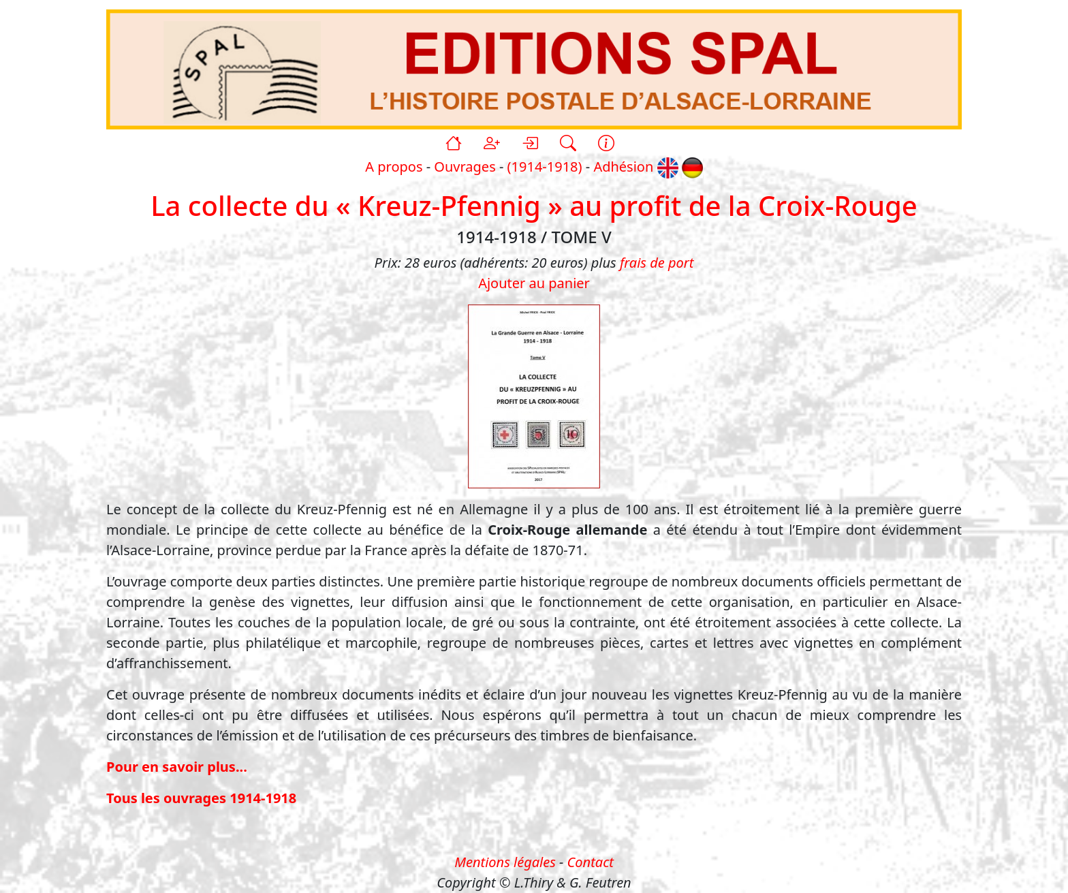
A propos (393, 166)
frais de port (656, 262)
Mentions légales (505, 862)
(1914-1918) (544, 166)
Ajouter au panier (534, 283)
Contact (590, 862)
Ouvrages (464, 166)
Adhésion (623, 166)
